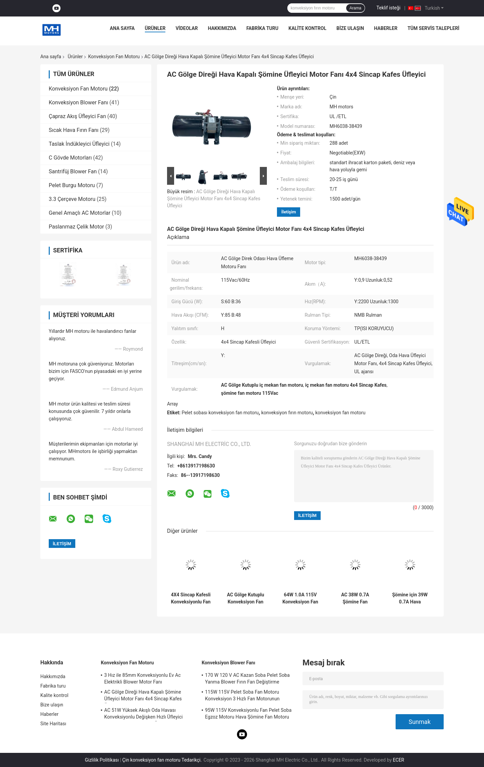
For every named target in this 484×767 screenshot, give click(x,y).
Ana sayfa (122, 28)
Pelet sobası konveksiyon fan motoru (220, 412)
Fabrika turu (262, 28)
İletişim (288, 211)
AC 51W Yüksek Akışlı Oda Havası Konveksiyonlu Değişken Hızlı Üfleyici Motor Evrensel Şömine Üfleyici (143, 714)
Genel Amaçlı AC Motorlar (79, 213)
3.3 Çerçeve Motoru (72, 199)
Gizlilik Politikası (102, 760)
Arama (355, 8)
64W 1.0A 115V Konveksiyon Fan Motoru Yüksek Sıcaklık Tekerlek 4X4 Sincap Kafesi (300, 598)
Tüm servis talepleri (433, 28)
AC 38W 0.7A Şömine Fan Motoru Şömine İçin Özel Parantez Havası (355, 598)
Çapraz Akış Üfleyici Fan (77, 116)
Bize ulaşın (350, 28)
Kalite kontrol (307, 28)
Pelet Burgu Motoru (72, 185)
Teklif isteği (388, 7)
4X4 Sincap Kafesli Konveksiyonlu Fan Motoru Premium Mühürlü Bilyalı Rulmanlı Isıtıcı (190, 598)
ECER (398, 760)
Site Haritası (53, 723)
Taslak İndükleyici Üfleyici (79, 144)
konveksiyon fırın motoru (287, 412)
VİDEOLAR (186, 28)
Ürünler (155, 28)
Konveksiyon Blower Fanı (78, 102)
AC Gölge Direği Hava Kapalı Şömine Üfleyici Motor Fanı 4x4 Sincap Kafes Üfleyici (213, 198)
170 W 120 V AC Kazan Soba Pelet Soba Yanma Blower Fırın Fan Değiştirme (247, 678)
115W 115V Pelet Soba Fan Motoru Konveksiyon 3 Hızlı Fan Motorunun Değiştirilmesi (242, 696)
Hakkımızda (222, 28)
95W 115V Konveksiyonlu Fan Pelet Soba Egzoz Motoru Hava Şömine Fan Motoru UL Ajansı (248, 714)
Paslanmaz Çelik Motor (76, 226)
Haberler (386, 28)
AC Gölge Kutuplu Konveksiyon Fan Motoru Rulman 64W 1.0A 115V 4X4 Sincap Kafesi (245, 598)
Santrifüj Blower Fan (73, 171)
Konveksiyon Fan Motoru (113, 56)
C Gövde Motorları (70, 157)
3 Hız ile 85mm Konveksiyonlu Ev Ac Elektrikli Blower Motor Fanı (142, 678)
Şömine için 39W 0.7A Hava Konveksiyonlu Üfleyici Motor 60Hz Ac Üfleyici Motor (410, 598)
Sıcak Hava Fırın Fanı (73, 130)
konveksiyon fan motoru (340, 412)
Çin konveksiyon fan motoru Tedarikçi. (162, 760)
